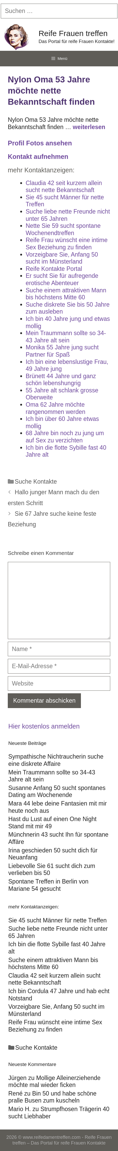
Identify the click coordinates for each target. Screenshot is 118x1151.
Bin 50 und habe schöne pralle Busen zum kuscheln (52, 1097)
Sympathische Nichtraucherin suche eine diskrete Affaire (55, 760)
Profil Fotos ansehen (40, 143)
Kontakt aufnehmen (38, 156)
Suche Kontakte (36, 481)
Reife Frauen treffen (73, 33)
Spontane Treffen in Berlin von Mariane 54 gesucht (48, 885)
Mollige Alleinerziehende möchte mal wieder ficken (54, 1082)
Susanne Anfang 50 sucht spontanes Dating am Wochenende (57, 792)
